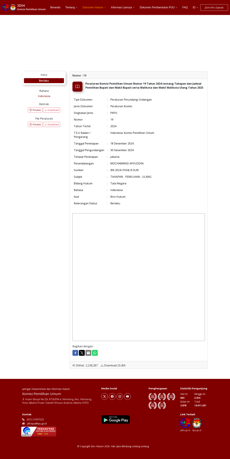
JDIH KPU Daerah (214, 7)
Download (52, 110)
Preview (35, 110)
